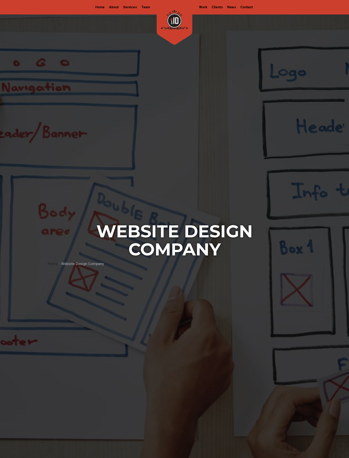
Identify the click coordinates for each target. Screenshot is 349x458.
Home (53, 263)
